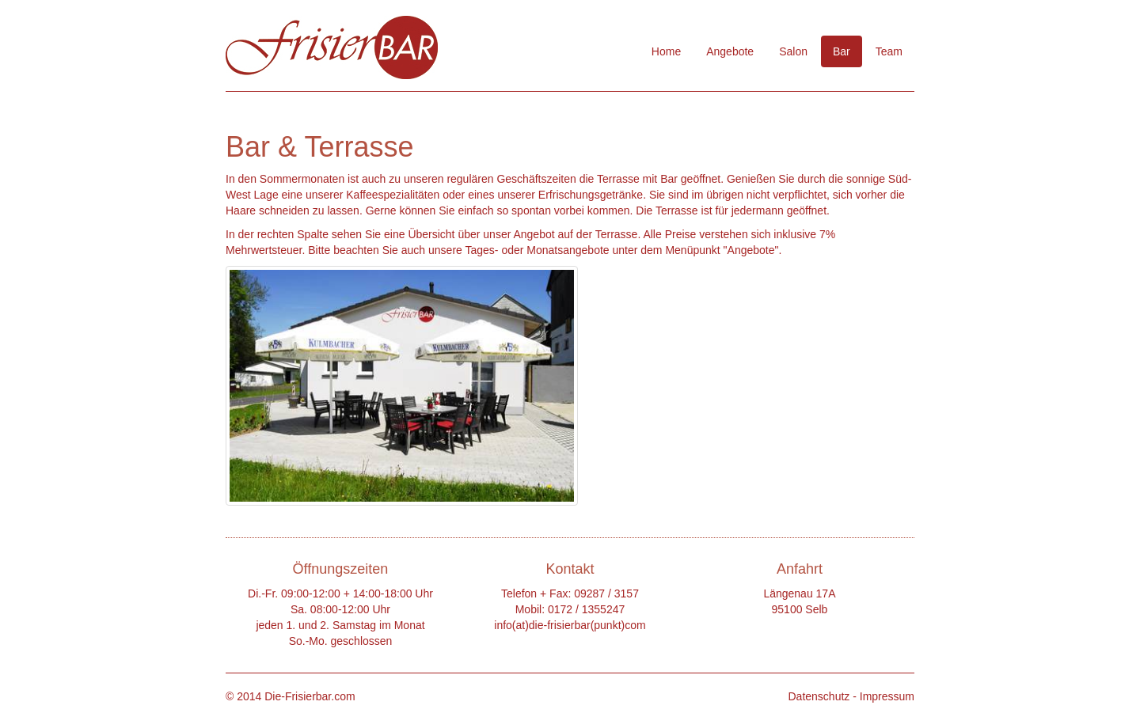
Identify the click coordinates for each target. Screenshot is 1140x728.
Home (666, 51)
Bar (841, 51)
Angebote (730, 51)
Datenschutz (818, 696)
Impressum (887, 696)
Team (889, 51)
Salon (793, 51)
